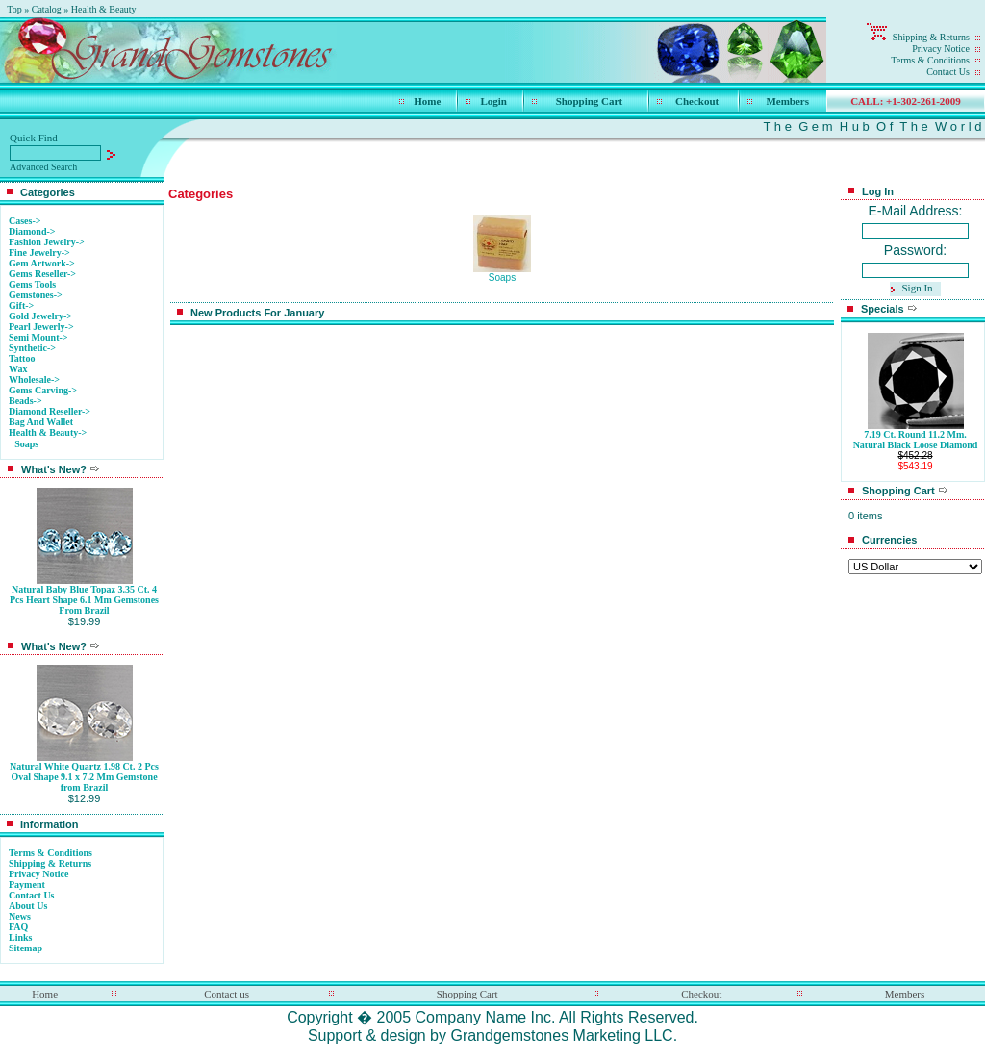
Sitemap (25, 948)
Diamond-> (32, 231)
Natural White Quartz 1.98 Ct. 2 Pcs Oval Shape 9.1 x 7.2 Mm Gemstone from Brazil (84, 777)
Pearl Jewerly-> (41, 326)
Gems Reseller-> (42, 273)
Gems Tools (32, 284)
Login (493, 101)
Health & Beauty (104, 9)
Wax (18, 369)
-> (48, 432)
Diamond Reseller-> (49, 411)
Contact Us (948, 71)
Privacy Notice (941, 48)
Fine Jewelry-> (39, 252)
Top (14, 9)
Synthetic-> (32, 347)
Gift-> (21, 305)
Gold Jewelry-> (40, 316)
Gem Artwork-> (42, 263)
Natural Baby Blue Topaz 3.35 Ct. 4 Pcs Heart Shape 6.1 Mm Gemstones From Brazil (84, 600)
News (20, 916)
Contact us (226, 993)
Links (20, 937)
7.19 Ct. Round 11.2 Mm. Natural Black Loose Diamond (915, 439)
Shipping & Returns (931, 37)
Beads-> (25, 400)
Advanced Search (43, 167)
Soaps (26, 444)
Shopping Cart (589, 101)
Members (787, 101)
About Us (28, 905)
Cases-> (24, 220)
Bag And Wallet (41, 422)
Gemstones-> (36, 295)
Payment (27, 884)
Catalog (47, 9)
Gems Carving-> (43, 390)
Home (427, 101)
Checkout (697, 101)
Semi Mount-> (38, 337)
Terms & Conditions (930, 60)
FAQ (18, 927)
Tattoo (22, 358)
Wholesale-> (34, 379)
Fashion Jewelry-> (47, 242)
